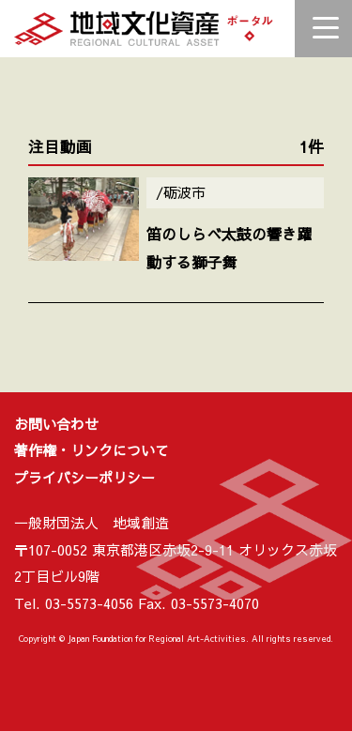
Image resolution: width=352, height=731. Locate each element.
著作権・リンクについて (91, 450)
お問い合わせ (56, 424)
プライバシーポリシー (84, 477)
